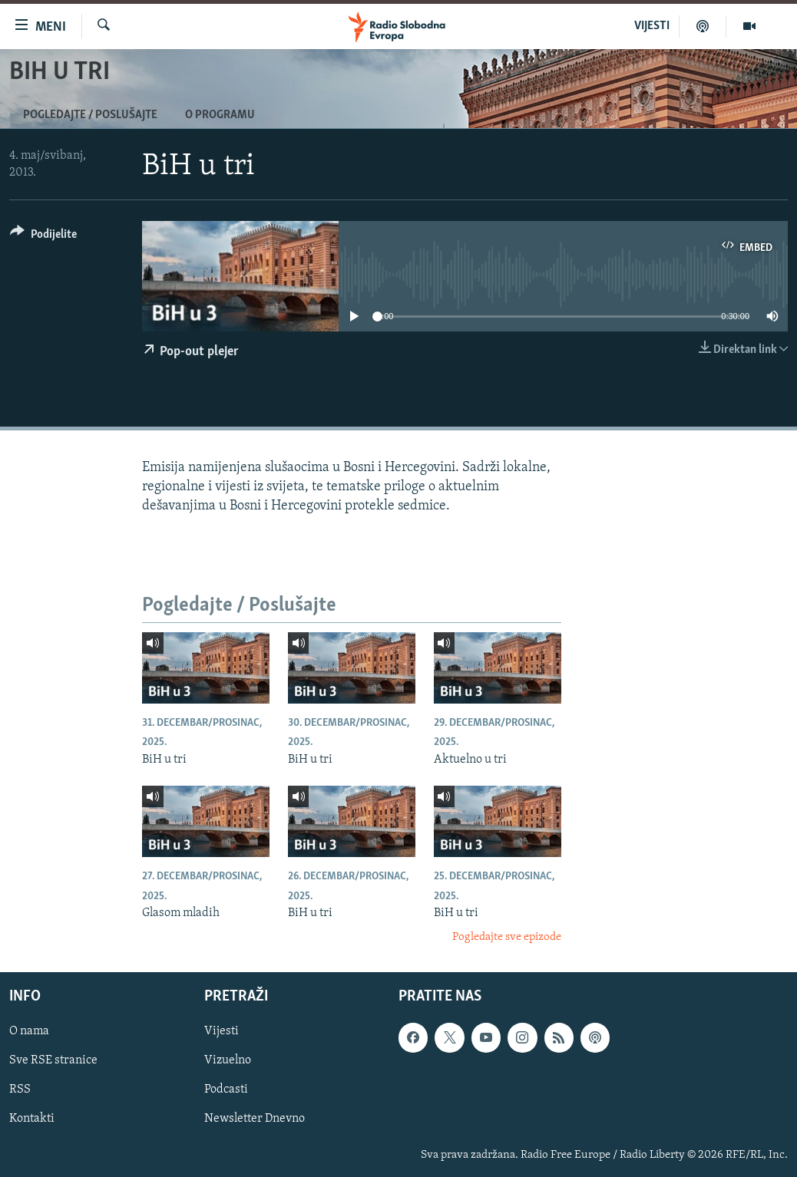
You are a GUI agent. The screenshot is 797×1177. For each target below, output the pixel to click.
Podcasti (226, 1089)
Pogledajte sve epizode (506, 937)
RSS (20, 1089)
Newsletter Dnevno (254, 1119)
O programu (220, 115)
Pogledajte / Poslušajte (90, 115)
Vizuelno (227, 1060)
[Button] (43, 236)
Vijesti (221, 1031)
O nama (29, 1031)
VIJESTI (652, 26)
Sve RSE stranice (53, 1060)
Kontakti (32, 1119)
